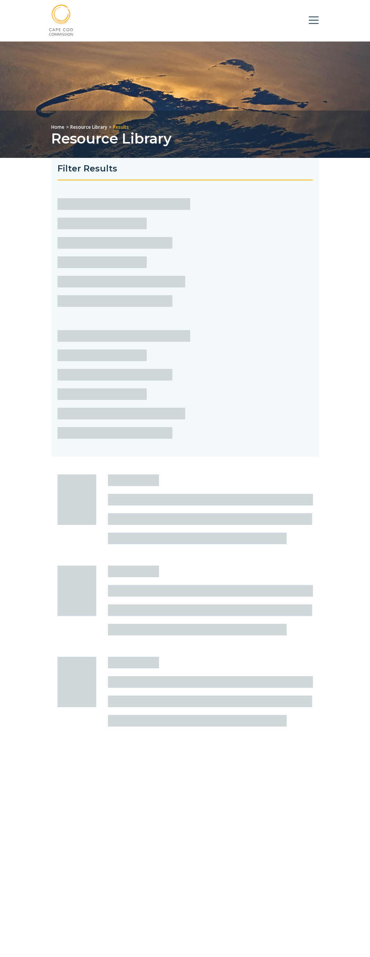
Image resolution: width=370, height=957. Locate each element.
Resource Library (88, 127)
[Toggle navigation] (313, 20)
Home (57, 127)
